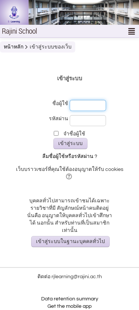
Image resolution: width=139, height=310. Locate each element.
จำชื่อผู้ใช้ (74, 134)
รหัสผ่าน (58, 118)
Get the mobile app (69, 306)
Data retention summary (69, 298)
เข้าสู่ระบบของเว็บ (51, 47)
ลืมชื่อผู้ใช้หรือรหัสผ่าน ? (69, 156)
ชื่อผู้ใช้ (60, 103)
